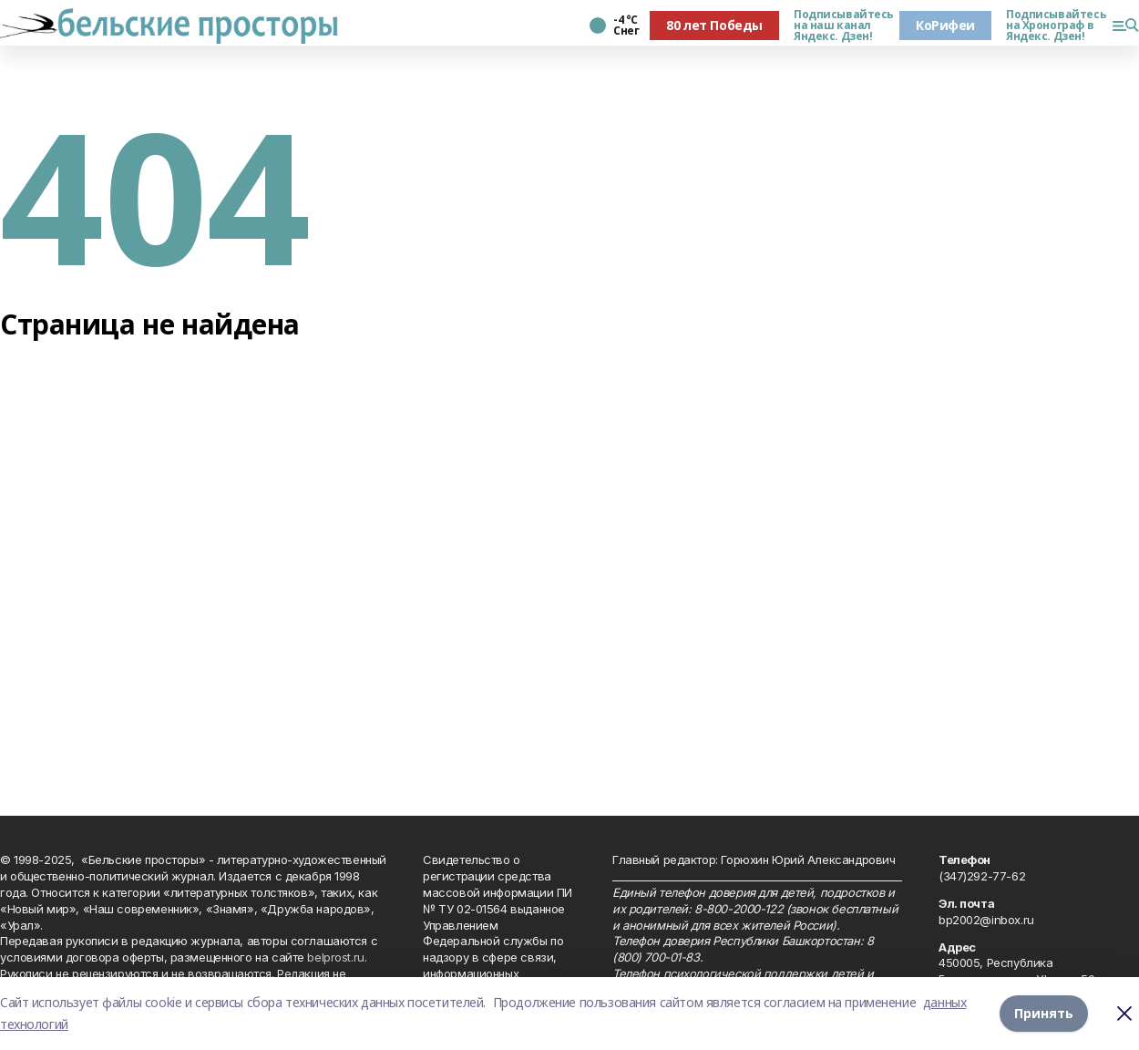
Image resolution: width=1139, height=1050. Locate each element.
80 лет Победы (714, 25)
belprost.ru (335, 957)
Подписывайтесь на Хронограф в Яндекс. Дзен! (1051, 25)
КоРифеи (945, 25)
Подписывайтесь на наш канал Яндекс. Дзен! (839, 25)
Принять (1043, 1013)
